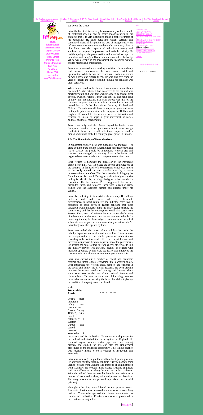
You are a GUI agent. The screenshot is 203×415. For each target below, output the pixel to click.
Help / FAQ (52, 72)
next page (127, 404)
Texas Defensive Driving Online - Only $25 (101, 20)
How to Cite (52, 75)
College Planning (52, 63)
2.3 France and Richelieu (144, 35)
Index (138, 25)
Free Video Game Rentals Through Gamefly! (156, 20)
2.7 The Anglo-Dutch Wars (144, 45)
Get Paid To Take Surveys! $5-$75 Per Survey (74, 20)
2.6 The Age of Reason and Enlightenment (144, 42)
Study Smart (52, 57)
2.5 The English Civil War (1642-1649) (148, 40)
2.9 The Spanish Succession (145, 49)
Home (52, 41)
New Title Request (53, 78)
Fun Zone (52, 69)
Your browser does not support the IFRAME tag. (101, 10)
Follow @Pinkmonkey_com (149, 64)
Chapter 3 (139, 57)
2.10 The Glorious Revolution (145, 50)
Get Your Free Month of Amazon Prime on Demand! (47, 20)
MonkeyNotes (52, 44)
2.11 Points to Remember (144, 52)
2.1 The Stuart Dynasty (143, 31)
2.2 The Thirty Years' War (144, 33)
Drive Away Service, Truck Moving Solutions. (129, 20)
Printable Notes (52, 47)
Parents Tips (52, 60)
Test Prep (52, 66)
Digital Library (53, 51)
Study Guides (52, 54)
